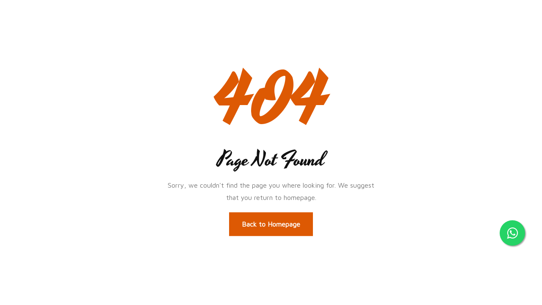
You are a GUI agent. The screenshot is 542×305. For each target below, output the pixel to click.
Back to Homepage (271, 224)
